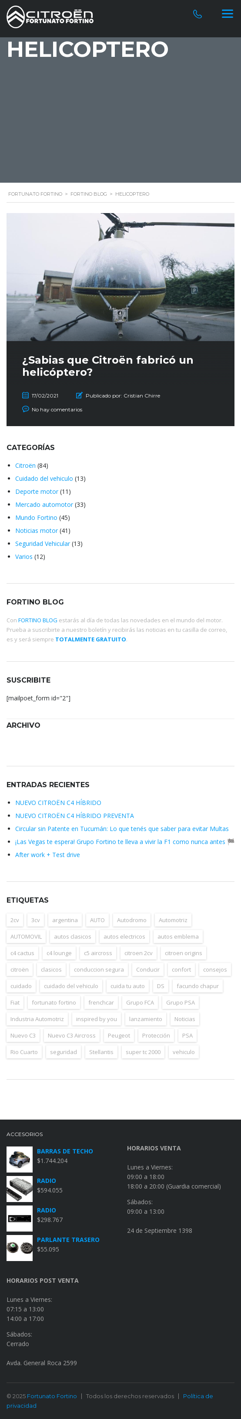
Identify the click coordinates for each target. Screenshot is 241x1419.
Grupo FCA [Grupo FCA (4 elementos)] (140, 1002)
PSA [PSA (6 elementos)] (187, 1035)
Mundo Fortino (36, 517)
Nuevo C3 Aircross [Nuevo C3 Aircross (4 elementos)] (72, 1035)
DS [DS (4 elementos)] (160, 986)
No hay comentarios (57, 409)
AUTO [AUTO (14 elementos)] (97, 920)
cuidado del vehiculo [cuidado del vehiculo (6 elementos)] (71, 986)
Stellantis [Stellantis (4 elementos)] (101, 1052)
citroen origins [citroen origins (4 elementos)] (183, 953)
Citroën (25, 465)
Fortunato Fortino (52, 1396)
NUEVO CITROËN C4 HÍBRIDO (58, 802)
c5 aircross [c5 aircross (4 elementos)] (98, 953)
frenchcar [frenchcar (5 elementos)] (101, 1002)
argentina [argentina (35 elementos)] (65, 920)
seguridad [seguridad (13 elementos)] (63, 1052)
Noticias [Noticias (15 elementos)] (184, 1019)
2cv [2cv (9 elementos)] (14, 920)
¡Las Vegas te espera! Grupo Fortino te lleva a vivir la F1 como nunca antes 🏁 (124, 842)
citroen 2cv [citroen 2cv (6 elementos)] (138, 953)
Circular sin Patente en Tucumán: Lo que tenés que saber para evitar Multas (122, 828)
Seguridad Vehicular (42, 543)
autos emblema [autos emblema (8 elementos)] (178, 936)
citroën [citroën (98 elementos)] (19, 969)
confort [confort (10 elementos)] (181, 969)
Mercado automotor (44, 504)
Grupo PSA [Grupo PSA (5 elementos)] (180, 1002)
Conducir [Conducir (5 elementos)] (148, 969)
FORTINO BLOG (37, 620)
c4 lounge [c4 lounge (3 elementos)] (59, 953)
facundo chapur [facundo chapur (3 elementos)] (198, 986)
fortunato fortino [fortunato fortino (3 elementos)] (54, 1002)
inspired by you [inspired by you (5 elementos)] (96, 1019)
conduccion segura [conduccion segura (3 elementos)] (99, 969)
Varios (24, 556)
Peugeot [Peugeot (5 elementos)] (119, 1035)
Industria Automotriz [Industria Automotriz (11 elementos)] (37, 1019)
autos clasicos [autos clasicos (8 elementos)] (72, 936)
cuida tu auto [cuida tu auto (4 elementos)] (127, 986)
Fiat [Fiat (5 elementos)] (15, 1002)
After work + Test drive (47, 855)
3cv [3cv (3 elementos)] (35, 920)
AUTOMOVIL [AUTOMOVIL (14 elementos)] (26, 936)
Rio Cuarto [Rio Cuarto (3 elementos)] (24, 1052)
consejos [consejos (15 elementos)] (215, 969)
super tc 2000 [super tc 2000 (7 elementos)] (143, 1052)
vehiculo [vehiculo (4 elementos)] (184, 1052)
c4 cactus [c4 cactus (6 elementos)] (22, 953)
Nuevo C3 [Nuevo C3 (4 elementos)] (23, 1035)
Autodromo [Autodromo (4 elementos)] (132, 920)
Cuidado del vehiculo (44, 478)
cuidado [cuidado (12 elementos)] (21, 986)
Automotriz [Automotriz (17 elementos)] (173, 920)
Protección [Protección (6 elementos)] (156, 1035)
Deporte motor (36, 491)
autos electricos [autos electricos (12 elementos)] (124, 936)
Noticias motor (36, 530)
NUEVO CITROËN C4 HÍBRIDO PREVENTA (74, 815)
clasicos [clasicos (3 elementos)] (51, 969)
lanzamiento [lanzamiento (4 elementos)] (145, 1019)
